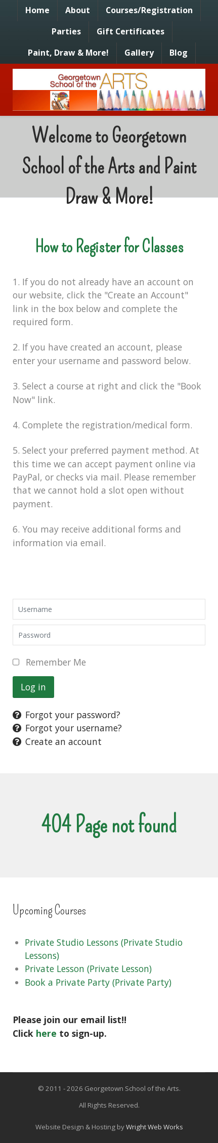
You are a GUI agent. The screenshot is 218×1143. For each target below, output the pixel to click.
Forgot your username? (67, 728)
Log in (33, 687)
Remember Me (56, 662)
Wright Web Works (154, 1126)
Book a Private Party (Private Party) (98, 982)
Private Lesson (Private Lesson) (88, 968)
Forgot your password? (66, 715)
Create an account (57, 741)
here (46, 1033)
